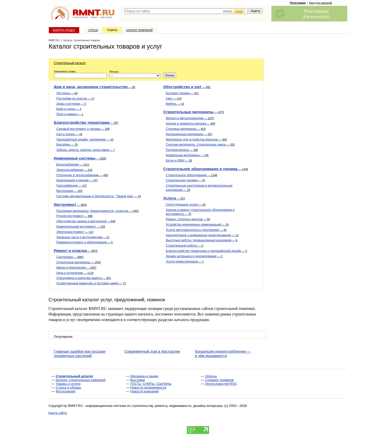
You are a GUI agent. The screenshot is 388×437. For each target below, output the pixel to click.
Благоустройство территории (86, 122)
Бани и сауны (68, 109)
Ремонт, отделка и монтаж (188, 219)
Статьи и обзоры (68, 387)
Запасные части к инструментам (83, 237)
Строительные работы (184, 245)
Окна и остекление (75, 273)
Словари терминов (219, 380)
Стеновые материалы (186, 129)
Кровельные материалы (187, 155)
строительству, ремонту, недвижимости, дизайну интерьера (176, 406)
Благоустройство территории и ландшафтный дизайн (206, 251)
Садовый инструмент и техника (83, 129)
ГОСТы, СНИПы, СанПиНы (151, 384)
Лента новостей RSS (221, 384)
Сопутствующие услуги (186, 204)
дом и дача (106, 17)
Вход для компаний (320, 3)
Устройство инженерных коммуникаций (197, 224)
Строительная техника (185, 180)
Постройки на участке (75, 98)
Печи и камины (70, 114)
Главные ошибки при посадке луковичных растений (80, 353)
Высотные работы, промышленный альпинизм (201, 240)
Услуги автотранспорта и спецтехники (196, 230)
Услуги (174, 198)
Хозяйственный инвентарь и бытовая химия (91, 283)
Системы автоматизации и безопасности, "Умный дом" (98, 196)
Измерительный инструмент (80, 226)
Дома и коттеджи (71, 104)
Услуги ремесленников (185, 261)
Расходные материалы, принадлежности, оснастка (97, 211)
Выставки (137, 380)
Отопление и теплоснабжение (82, 175)
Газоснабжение (71, 185)
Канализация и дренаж (77, 180)
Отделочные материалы (78, 262)
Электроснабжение (74, 170)
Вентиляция (69, 191)
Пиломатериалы (182, 150)
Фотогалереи (65, 391)
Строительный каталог (70, 63)
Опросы (211, 376)
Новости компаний (144, 391)
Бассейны (67, 144)
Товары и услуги (68, 384)
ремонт (94, 17)
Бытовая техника (182, 93)
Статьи (93, 30)
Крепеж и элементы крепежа (190, 123)
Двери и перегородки (76, 267)
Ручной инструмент (74, 216)
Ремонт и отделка (76, 250)
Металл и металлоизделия (190, 118)
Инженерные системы (80, 158)
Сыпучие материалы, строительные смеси (200, 144)
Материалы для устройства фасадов (196, 139)
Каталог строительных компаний (81, 380)
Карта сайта (58, 413)
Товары (112, 30)
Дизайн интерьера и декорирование (194, 256)
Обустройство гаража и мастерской (85, 221)
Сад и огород (69, 134)
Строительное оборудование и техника (205, 169)
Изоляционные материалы (189, 134)
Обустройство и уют (187, 87)
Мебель (175, 104)
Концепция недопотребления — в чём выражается (223, 353)
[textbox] (186, 11)
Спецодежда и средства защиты (83, 278)
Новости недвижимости (148, 387)
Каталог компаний (139, 30)
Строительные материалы (193, 112)
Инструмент (70, 204)
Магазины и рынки (144, 376)
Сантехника (70, 257)
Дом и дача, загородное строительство (94, 87)
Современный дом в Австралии (152, 351)
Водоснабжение (72, 164)
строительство (80, 17)
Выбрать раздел (64, 30)
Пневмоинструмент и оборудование (84, 242)
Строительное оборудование (191, 175)
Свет (173, 98)
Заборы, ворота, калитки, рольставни (85, 150)
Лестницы (67, 93)
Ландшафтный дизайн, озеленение (84, 139)
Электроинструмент (74, 232)
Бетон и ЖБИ (179, 160)
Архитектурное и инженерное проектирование (202, 235)
